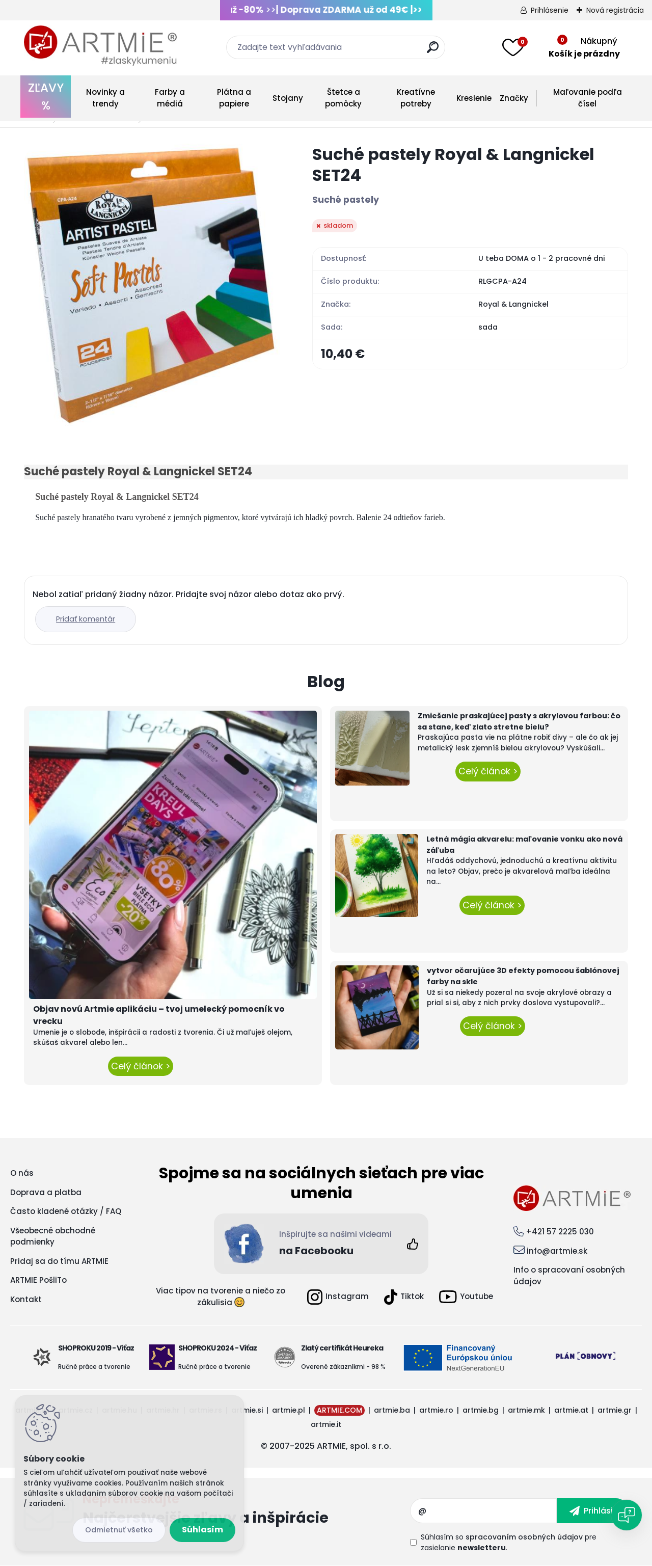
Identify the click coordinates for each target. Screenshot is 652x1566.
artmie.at (571, 1410)
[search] (433, 51)
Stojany (288, 98)
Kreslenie (474, 98)
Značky (514, 98)
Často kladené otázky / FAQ (65, 1211)
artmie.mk (526, 1410)
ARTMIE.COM (339, 1410)
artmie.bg (481, 1410)
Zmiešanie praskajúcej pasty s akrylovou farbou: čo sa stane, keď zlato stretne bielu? (519, 721)
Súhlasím (202, 1529)
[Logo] (100, 45)
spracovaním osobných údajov (524, 1537)
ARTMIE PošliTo (38, 1280)
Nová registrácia (615, 10)
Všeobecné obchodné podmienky (52, 1236)
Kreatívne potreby (416, 98)
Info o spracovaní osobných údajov (569, 1275)
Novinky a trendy (105, 98)
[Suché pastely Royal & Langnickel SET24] (152, 285)
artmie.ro (436, 1410)
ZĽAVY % (46, 96)
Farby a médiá (170, 98)
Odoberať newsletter (246, 1511)
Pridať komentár (85, 619)
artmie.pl (288, 1410)
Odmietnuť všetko (119, 1530)
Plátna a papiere (234, 98)
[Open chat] (626, 1515)
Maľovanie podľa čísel (587, 98)
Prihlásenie (549, 10)
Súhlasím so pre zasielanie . (508, 1542)
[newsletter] (592, 1510)
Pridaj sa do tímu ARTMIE (59, 1261)
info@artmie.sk (557, 1251)
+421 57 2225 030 (560, 1231)
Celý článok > (140, 1066)
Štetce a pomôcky (343, 98)
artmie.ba (392, 1410)
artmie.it (326, 1424)
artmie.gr (614, 1410)
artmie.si (247, 1410)
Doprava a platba (46, 1192)
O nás (22, 1173)
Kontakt (26, 1299)
